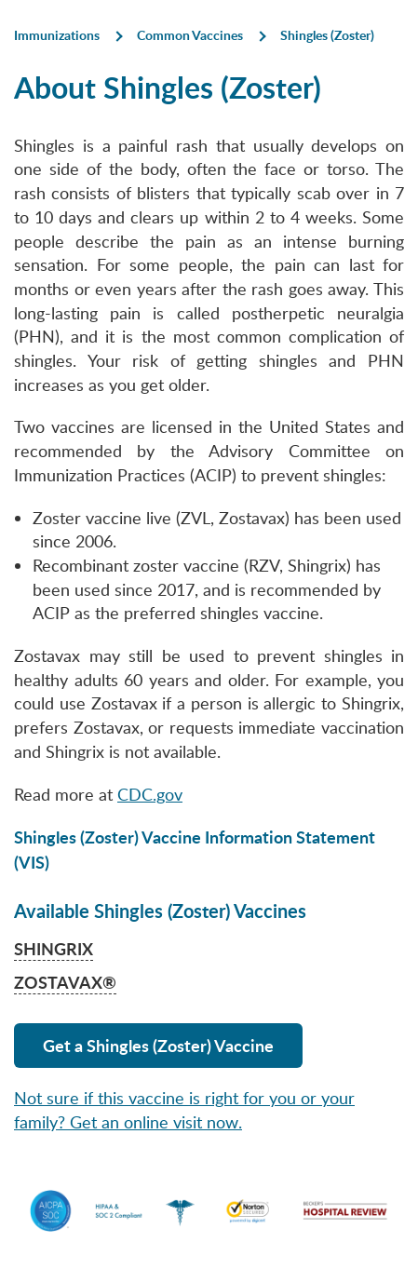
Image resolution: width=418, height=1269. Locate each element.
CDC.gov (149, 794)
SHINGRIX (53, 948)
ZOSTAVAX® (65, 981)
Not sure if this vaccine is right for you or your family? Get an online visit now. (184, 1110)
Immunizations (57, 35)
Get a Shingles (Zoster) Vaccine (158, 1045)
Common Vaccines (190, 35)
